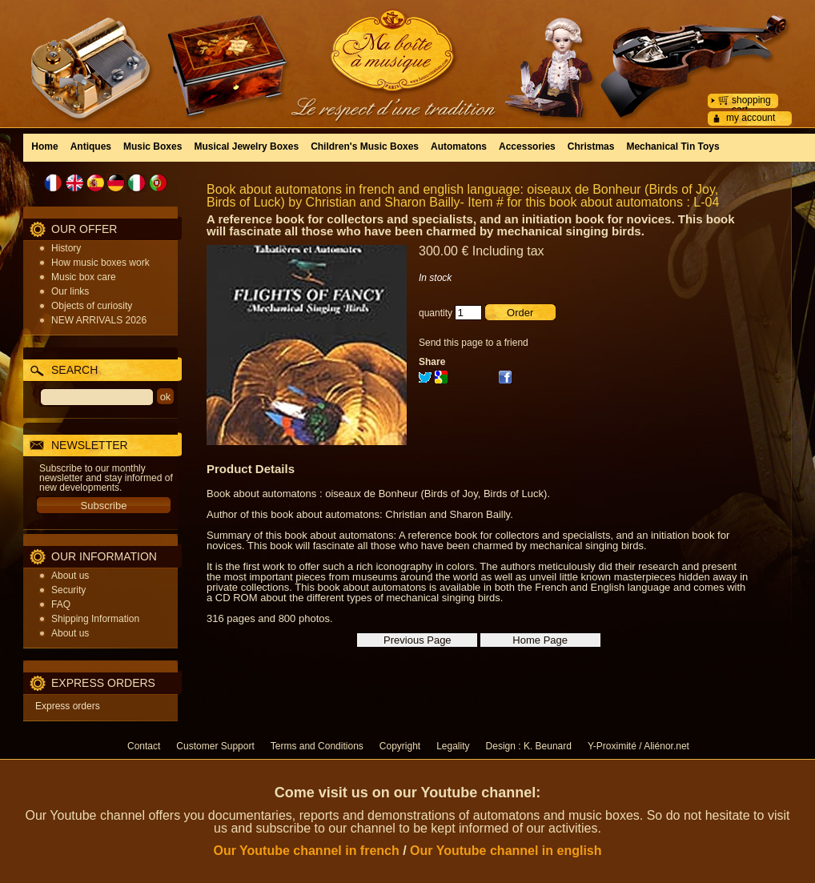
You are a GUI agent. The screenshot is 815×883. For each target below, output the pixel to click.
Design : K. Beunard (529, 746)
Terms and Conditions (317, 746)
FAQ (60, 604)
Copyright (399, 746)
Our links (70, 291)
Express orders (67, 706)
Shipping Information (95, 618)
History (66, 248)
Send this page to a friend (473, 342)
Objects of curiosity (91, 305)
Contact (143, 746)
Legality (452, 746)
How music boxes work (100, 262)
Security (68, 590)
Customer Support (215, 746)
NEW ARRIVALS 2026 (99, 320)
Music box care (83, 277)
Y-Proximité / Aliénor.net (638, 746)
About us (70, 575)
